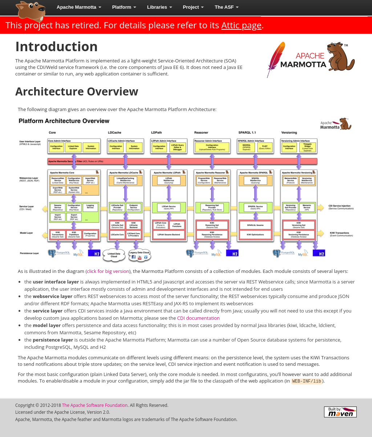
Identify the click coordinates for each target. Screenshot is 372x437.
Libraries (159, 7)
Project (193, 7)
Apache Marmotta (79, 7)
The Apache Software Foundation (95, 405)
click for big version (108, 271)
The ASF (227, 7)
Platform (124, 7)
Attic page (241, 25)
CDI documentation (198, 318)
